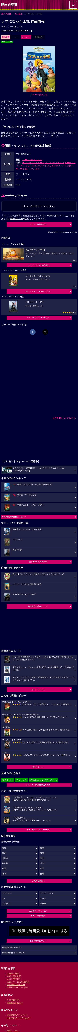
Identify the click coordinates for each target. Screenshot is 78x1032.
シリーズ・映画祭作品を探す (38, 785)
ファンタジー (7, 31)
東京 (4, 848)
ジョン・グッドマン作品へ (38, 318)
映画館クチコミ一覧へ (38, 911)
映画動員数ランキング (17, 1015)
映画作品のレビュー (16, 984)
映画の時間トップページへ (13, 953)
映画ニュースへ (38, 689)
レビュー (25, 37)
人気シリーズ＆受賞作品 (18, 982)
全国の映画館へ (38, 881)
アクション (7, 893)
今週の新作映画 (14, 976)
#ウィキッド (21, 780)
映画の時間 (6, 14)
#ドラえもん (7, 780)
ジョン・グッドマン (54, 162)
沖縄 (42, 874)
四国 (42, 868)
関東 (42, 848)
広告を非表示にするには (64, 418)
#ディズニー (7, 42)
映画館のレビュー (15, 1003)
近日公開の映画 (14, 979)
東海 (42, 853)
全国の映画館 (13, 1000)
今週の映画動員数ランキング (14, 517)
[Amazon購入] (39, 94)
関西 (4, 853)
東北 (42, 858)
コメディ (6, 904)
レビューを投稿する (38, 224)
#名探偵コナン (35, 780)
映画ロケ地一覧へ (38, 916)
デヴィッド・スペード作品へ (38, 291)
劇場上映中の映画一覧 (38, 562)
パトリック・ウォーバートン (35, 165)
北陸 (42, 863)
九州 (4, 874)
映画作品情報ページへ (11, 948)
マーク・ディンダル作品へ (38, 265)
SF (3, 899)
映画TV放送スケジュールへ (38, 830)
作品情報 (18, 14)
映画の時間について (38, 941)
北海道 (5, 858)
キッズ (43, 899)
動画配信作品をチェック (38, 606)
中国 (4, 868)
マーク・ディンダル (32, 159)
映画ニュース (13, 1030)
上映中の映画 (13, 973)
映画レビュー (38, 767)
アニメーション (22, 31)
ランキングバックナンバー (19, 1018)
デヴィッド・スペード (33, 162)
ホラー (43, 904)
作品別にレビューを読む (18, 987)
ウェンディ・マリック (60, 165)
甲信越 (5, 863)
